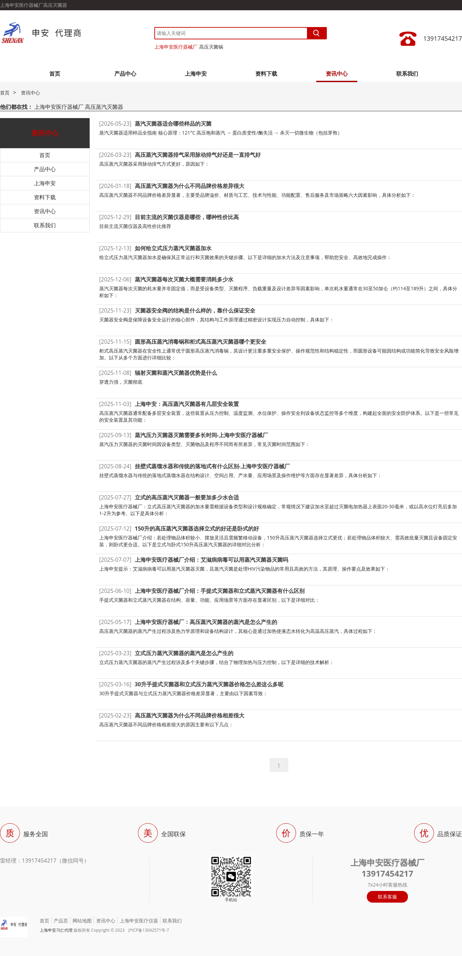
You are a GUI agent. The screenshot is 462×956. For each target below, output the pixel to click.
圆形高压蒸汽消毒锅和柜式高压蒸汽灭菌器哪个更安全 (200, 341)
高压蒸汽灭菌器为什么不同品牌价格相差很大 (189, 715)
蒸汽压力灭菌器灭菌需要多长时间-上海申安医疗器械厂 (201, 435)
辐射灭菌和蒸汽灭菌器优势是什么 (176, 373)
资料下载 (266, 73)
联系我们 (407, 73)
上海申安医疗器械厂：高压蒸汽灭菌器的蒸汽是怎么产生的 (206, 622)
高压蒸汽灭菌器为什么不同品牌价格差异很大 (189, 186)
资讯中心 (337, 73)
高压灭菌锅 (211, 46)
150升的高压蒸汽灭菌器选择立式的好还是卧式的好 (197, 528)
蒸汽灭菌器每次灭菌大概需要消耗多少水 (184, 279)
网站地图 (82, 920)
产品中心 (125, 73)
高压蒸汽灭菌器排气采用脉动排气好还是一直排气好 (198, 154)
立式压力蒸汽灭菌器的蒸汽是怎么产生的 (184, 653)
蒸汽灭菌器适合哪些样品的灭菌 (173, 123)
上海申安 (196, 73)
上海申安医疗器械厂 (175, 46)
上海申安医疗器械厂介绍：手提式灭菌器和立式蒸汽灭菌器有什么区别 (220, 591)
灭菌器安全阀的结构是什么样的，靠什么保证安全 (195, 310)
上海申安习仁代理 (56, 930)
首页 (54, 73)
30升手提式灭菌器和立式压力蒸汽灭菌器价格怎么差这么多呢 (209, 684)
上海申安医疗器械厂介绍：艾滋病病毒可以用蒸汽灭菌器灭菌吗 (211, 559)
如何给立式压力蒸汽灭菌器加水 (173, 248)
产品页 (61, 920)
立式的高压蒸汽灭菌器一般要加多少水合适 (187, 497)
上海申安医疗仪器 (139, 920)
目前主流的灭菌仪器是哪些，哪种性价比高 (187, 217)
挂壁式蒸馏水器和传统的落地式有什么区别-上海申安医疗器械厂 (212, 466)
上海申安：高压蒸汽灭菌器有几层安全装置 (187, 404)
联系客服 (387, 896)
